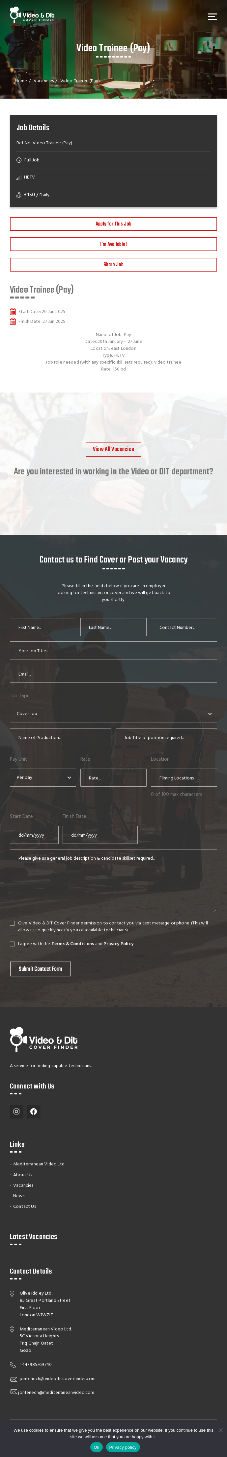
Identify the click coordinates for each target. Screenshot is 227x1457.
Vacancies (44, 81)
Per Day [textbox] (24, 777)
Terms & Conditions (73, 944)
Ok (96, 1447)
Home (21, 81)
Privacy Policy (119, 944)
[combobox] (113, 714)
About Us (22, 1174)
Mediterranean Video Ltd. (39, 1164)
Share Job (113, 265)
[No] (220, 1430)
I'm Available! (113, 244)
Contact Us (24, 1206)
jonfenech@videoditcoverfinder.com (58, 1378)
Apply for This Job (113, 224)
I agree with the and (76, 944)
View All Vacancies (113, 449)
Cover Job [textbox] (27, 714)
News (18, 1196)
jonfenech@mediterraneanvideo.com (56, 1392)
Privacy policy (123, 1447)
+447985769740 (36, 1364)
